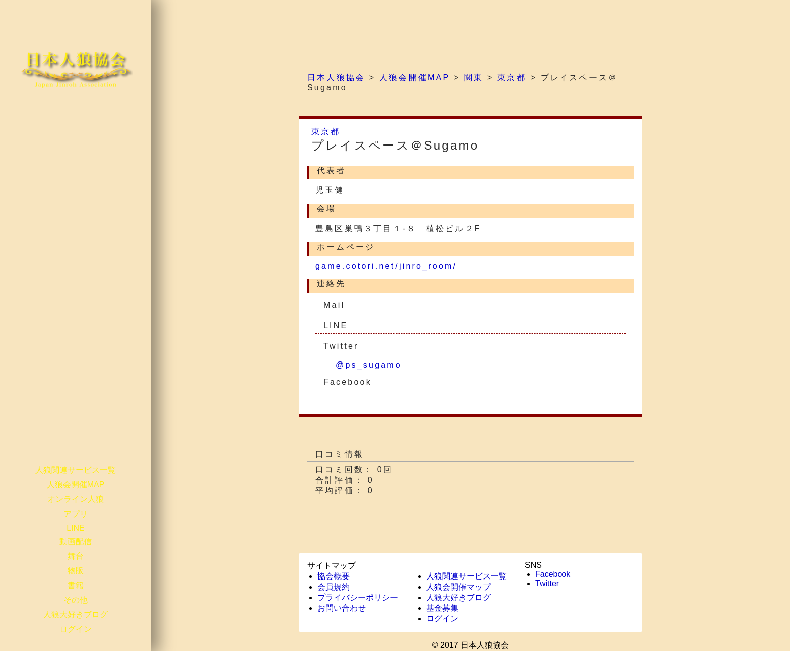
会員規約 (333, 587)
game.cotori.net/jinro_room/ (386, 266)
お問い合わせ (341, 608)
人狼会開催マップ (458, 587)
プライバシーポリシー (357, 597)
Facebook (552, 574)
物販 (76, 570)
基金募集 (442, 608)
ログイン (75, 629)
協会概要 (333, 576)
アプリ (75, 514)
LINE (76, 528)
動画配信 (75, 541)
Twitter (547, 583)
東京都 (326, 131)
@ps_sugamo (369, 364)
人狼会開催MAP (76, 484)
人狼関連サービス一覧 (75, 470)
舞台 (76, 556)
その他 (75, 600)
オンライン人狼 (75, 499)
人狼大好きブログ (75, 614)
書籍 (76, 585)
